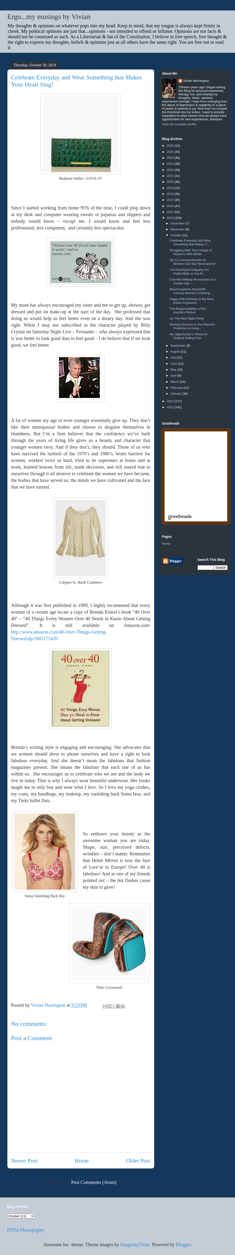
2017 (171, 200)
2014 (171, 218)
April (173, 375)
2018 (171, 194)
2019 (171, 188)
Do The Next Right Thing (187, 318)
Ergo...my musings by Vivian (49, 16)
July (173, 357)
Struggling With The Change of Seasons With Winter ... (191, 252)
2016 (171, 206)
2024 (171, 158)
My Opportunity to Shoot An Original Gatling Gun (188, 336)
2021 (171, 176)
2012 (171, 407)
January (176, 393)
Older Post (138, 1161)
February (177, 387)
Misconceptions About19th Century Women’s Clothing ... (191, 291)
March (175, 381)
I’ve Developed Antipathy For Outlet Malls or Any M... (189, 271)
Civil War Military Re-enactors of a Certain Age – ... (193, 281)
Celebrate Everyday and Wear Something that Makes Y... (190, 242)
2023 (171, 163)
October (176, 235)
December (178, 223)
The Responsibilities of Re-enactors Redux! (188, 310)
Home (82, 1161)
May (173, 369)
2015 (171, 212)
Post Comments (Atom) (93, 1182)
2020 (171, 182)
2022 (171, 170)
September (178, 345)
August (175, 351)
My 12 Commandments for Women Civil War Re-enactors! (193, 262)
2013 (171, 401)
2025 (171, 152)
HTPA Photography (25, 1230)
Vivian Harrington (196, 80)
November (178, 229)
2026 (171, 145)
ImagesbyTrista (135, 1244)
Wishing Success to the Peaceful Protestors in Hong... (192, 326)
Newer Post (24, 1161)
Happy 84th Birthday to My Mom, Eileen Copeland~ (192, 301)
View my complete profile (179, 124)
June (174, 363)
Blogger (183, 1244)
